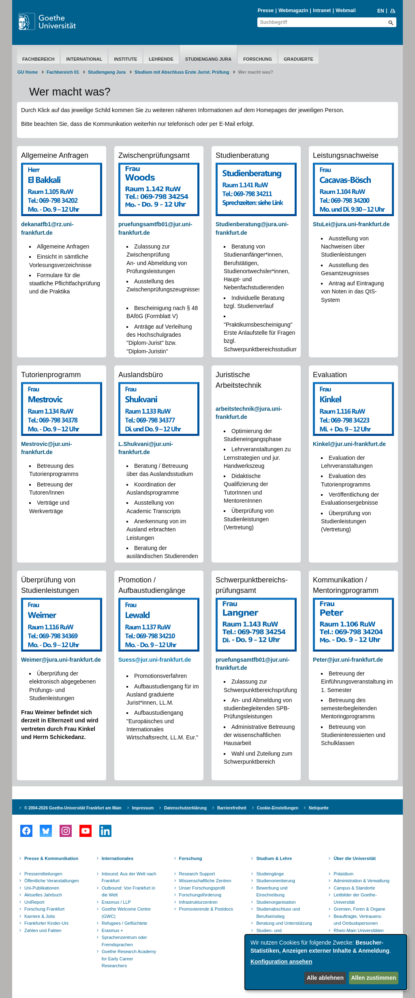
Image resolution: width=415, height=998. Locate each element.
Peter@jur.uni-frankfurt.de (348, 659)
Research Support (197, 873)
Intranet (322, 10)
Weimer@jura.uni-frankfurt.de (61, 659)
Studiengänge (270, 873)
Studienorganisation (275, 902)
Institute (125, 59)
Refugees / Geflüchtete (125, 923)
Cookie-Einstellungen (277, 808)
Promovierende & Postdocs (206, 909)
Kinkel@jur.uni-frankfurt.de (349, 444)
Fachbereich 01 (63, 72)
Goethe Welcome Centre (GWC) (126, 913)
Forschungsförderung (200, 894)
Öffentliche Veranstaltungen (51, 880)
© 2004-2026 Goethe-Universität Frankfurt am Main (73, 808)
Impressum (143, 808)
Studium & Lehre (274, 858)
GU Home (27, 72)
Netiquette (319, 808)
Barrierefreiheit (231, 808)
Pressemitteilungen (43, 873)
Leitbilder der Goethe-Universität (355, 898)
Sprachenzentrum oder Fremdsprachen (124, 941)
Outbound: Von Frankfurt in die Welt (128, 891)
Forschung (257, 59)
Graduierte (298, 59)
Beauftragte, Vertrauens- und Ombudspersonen (358, 920)
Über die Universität (355, 858)
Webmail (345, 10)
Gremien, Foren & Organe (359, 909)
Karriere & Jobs (39, 916)
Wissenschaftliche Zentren (205, 880)
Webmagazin (293, 10)
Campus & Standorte (354, 887)
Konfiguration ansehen (281, 961)
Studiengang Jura (208, 59)
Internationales (117, 858)
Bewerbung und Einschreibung (271, 891)
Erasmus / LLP (116, 902)
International (84, 59)
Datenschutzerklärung (185, 808)
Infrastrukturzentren (198, 902)
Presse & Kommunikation (51, 858)
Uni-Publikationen (41, 887)
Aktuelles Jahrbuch (43, 894)
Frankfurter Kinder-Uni (46, 923)
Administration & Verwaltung (361, 880)
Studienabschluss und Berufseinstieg (278, 913)
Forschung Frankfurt (44, 909)
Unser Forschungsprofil (202, 887)
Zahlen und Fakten (43, 930)
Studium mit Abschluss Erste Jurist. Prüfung (182, 72)
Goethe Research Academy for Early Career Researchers (129, 958)
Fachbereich (38, 59)
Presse (266, 10)
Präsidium (343, 873)
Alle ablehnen (325, 978)
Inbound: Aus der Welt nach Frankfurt (129, 877)
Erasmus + (112, 930)
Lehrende (161, 59)
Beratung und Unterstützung (284, 923)
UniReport (34, 902)
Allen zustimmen (373, 978)
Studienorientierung (275, 880)
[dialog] (326, 962)
